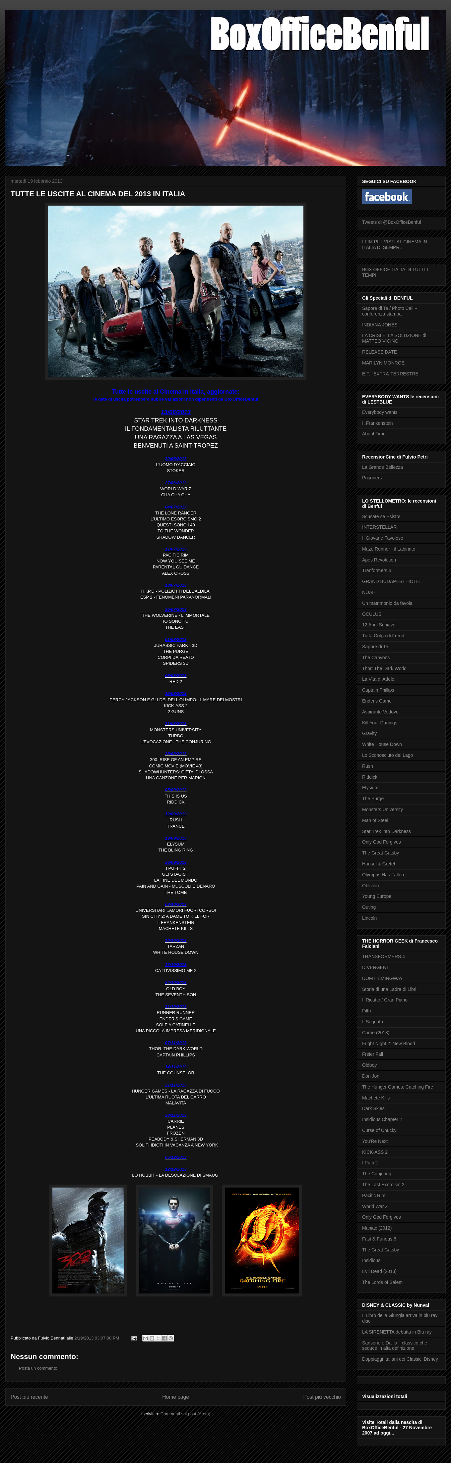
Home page (175, 1397)
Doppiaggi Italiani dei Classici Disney (400, 1359)
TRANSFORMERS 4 (383, 956)
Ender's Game (377, 701)
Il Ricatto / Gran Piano (385, 999)
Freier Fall (372, 1054)
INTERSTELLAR (379, 527)
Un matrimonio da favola (387, 603)
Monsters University (382, 809)
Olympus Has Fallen (383, 874)
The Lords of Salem (382, 1282)
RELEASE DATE (379, 352)
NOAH (368, 592)
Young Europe (376, 896)
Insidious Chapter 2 (382, 1119)
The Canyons (376, 657)
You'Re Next (375, 1141)
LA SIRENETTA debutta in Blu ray (397, 1332)
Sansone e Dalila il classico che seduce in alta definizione (394, 1345)
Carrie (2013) (375, 1032)
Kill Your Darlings (379, 722)
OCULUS (371, 614)
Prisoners (372, 477)
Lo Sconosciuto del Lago (387, 755)
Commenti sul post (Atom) (185, 1413)
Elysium (370, 787)
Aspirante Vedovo (380, 711)
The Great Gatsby (380, 852)
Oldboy (369, 1065)
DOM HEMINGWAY (382, 978)
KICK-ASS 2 (375, 1152)
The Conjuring (376, 1173)
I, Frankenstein (377, 423)
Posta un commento (38, 1368)
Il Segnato (372, 1021)
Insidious (371, 1260)
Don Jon (370, 1076)
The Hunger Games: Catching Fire (397, 1087)
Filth (366, 1010)
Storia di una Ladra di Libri (389, 989)
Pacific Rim (373, 1195)
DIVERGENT (375, 967)
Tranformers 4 (376, 570)
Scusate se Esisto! (381, 516)
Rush (367, 766)
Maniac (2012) (377, 1228)
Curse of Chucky (379, 1130)
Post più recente (29, 1397)
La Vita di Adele (378, 679)
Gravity (369, 733)
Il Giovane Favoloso (382, 538)
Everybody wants (380, 412)
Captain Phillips (378, 690)
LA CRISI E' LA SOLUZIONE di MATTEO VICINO (394, 338)
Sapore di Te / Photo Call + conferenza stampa (390, 311)
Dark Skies (373, 1108)
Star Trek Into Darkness (386, 831)
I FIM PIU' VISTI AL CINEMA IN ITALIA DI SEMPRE (394, 244)
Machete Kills (376, 1097)
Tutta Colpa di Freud (383, 635)
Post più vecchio (322, 1397)
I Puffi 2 (370, 1162)
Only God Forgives (381, 842)
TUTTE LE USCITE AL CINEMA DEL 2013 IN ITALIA (98, 194)
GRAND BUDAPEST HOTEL (392, 581)
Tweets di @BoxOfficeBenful (391, 222)
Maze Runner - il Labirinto (388, 549)
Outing (369, 907)
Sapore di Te (375, 646)
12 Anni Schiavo (378, 624)
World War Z (375, 1206)
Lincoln (369, 918)
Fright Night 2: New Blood (388, 1043)
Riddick (369, 777)
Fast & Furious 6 (379, 1239)
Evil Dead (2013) (379, 1271)
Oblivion (370, 885)
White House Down (382, 744)
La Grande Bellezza (382, 467)
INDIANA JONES (380, 324)
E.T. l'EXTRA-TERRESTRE (390, 373)
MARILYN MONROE (383, 363)
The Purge (373, 798)
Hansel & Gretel (378, 863)
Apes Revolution (379, 559)
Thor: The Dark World (384, 668)
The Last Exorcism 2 (383, 1184)
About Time (374, 433)
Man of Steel (375, 820)
